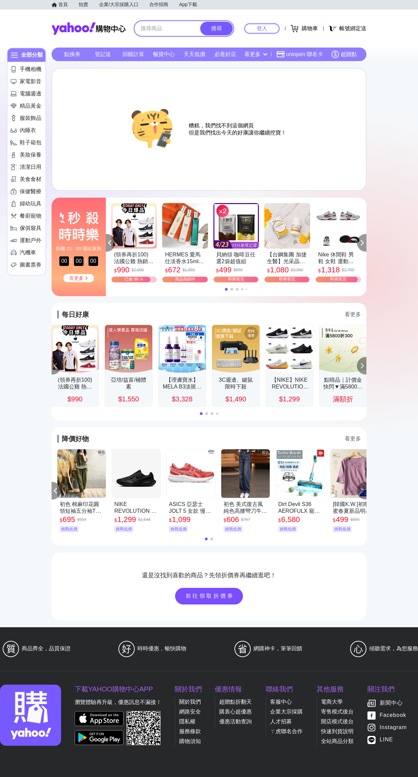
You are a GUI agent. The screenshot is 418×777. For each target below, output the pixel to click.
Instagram (393, 727)
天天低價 (194, 54)
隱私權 (187, 721)
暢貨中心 (164, 54)
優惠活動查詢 (235, 721)
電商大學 (332, 702)
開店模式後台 (337, 721)
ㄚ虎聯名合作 (286, 731)
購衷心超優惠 (235, 712)
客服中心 (281, 702)
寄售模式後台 (337, 712)
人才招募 (281, 721)
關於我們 (190, 702)
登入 (262, 28)
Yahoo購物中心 (89, 28)
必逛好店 (225, 54)
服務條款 (190, 731)
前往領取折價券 (210, 596)
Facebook (393, 715)
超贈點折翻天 (235, 702)
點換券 (72, 54)
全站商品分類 (337, 741)
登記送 (103, 54)
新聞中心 (391, 703)
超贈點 (344, 54)
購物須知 (190, 741)
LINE (386, 740)
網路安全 (190, 712)
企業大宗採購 (286, 712)
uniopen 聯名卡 (300, 54)
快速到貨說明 (337, 731)
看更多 (255, 54)
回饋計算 (133, 54)
